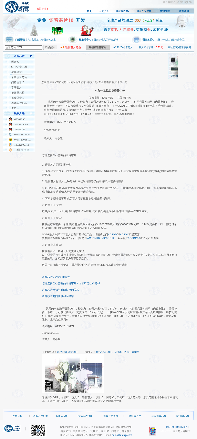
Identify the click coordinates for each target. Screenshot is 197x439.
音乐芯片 (16, 87)
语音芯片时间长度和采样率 (58, 296)
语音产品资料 (144, 11)
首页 (89, 11)
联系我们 (184, 11)
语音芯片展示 (123, 11)
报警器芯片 (17, 92)
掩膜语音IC (17, 97)
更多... (15, 108)
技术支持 (165, 11)
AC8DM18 (93, 238)
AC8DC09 (134, 238)
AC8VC (124, 234)
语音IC (15, 61)
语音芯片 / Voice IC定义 (56, 277)
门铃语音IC (17, 82)
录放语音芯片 (19, 77)
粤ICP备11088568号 (177, 427)
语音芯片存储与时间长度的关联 (60, 289)
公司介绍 (104, 11)
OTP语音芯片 (19, 66)
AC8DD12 (108, 238)
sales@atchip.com (122, 435)
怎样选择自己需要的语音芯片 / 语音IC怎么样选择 (71, 283)
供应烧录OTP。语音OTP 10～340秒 (117, 351)
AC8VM (112, 234)
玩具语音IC (17, 72)
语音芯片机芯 (19, 102)
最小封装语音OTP (67, 351)
